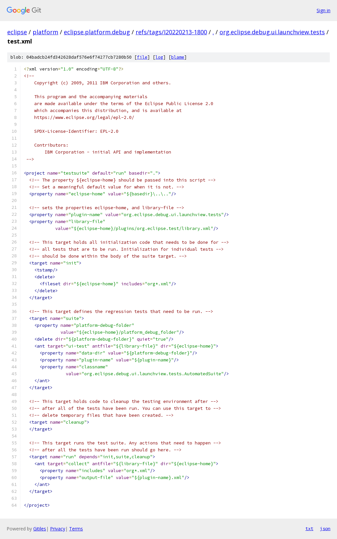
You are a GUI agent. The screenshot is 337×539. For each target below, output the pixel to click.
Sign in (323, 10)
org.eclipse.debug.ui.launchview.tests (272, 32)
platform (45, 32)
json (325, 528)
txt (309, 528)
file (142, 57)
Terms (76, 528)
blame (177, 57)
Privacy (57, 528)
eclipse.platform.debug (97, 32)
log (159, 57)
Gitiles (39, 528)
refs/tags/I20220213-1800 (171, 32)
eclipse (17, 32)
